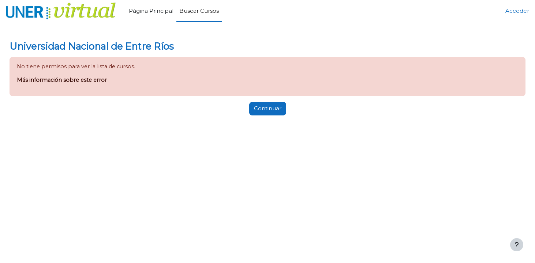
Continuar (267, 109)
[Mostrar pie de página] (516, 244)
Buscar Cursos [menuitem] (199, 10)
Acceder (517, 10)
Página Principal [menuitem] (151, 10)
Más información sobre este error (79, 80)
